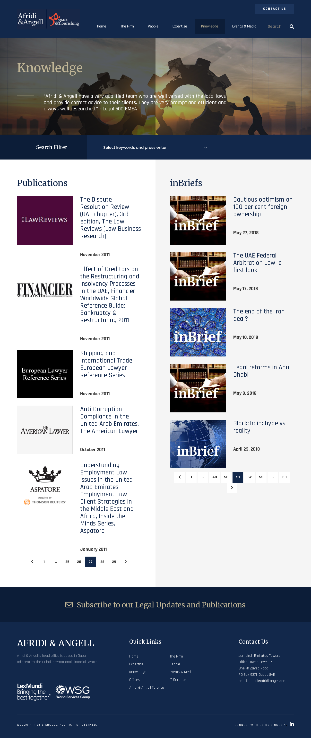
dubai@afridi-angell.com (268, 681)
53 (261, 477)
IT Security (178, 679)
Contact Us (274, 9)
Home (101, 26)
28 (102, 561)
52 (250, 477)
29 (114, 561)
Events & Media (244, 26)
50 (226, 477)
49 (214, 477)
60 (284, 477)
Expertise (180, 26)
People (153, 26)
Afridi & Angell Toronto (146, 687)
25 (67, 561)
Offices (134, 679)
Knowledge (209, 26)
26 (79, 561)
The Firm (127, 26)
